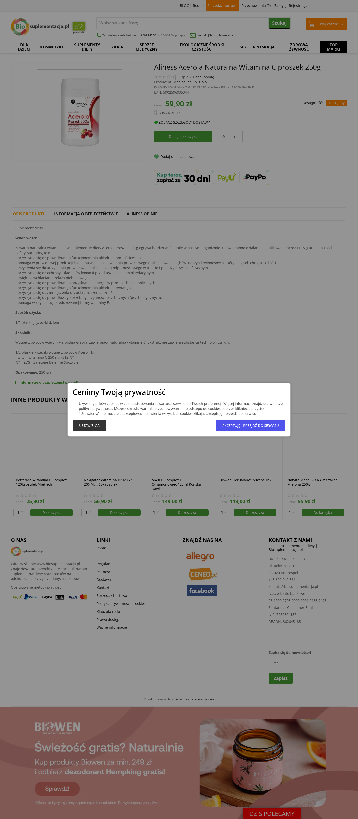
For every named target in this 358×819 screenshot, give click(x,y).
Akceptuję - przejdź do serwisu (250, 425)
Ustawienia (89, 425)
